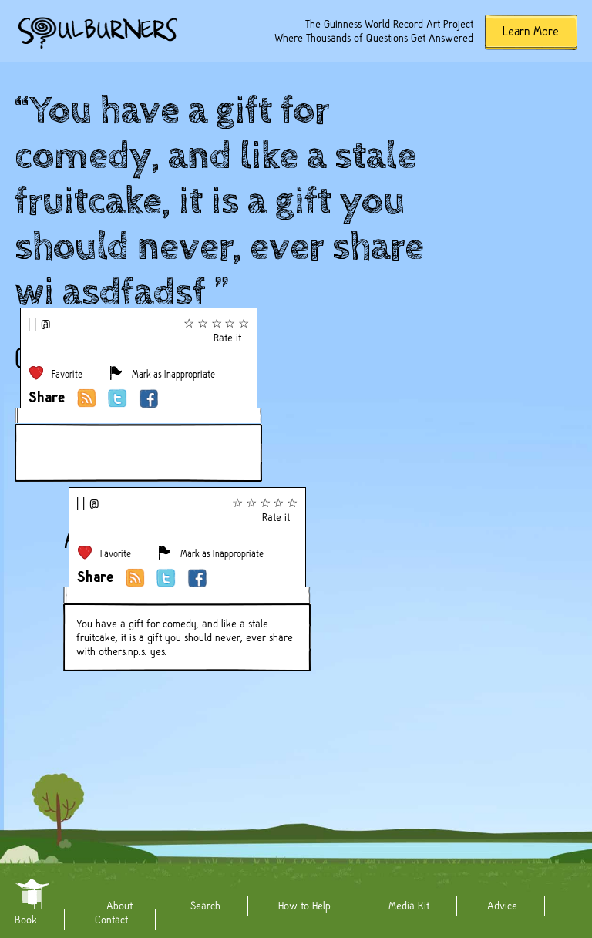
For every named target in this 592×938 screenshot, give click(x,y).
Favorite (67, 374)
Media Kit (408, 905)
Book (26, 919)
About (119, 905)
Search (205, 905)
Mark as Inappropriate (173, 374)
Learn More (531, 31)
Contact (111, 919)
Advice (502, 905)
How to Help (304, 905)
